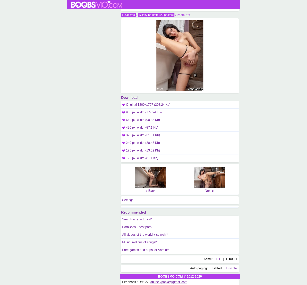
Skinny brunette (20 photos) (156, 14)
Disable (231, 268)
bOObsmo (128, 14)
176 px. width (141, 150)
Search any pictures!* (137, 219)
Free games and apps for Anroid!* (145, 250)
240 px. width (141, 142)
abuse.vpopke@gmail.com (168, 282)
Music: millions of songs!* (139, 242)
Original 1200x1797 (146, 104)
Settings (128, 200)
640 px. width (141, 120)
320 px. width (141, 135)
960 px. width (142, 112)
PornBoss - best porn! (137, 227)
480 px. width (140, 127)
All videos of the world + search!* (145, 234)
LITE (218, 259)
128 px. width (140, 158)
